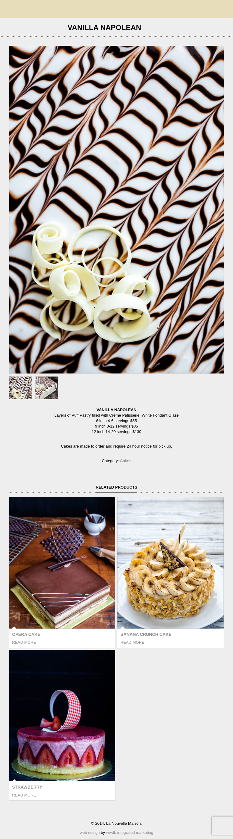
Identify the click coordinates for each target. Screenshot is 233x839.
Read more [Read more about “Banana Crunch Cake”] (132, 642)
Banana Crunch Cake (145, 634)
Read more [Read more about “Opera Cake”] (24, 642)
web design (90, 832)
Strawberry (27, 787)
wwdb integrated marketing (129, 832)
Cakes (125, 461)
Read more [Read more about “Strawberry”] (24, 795)
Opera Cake (26, 634)
